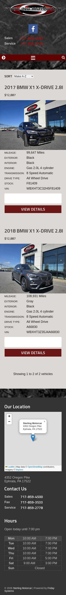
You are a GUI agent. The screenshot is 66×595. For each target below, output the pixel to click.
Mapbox (19, 469)
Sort (8, 76)
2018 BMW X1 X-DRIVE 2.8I (33, 230)
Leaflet (9, 467)
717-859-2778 (32, 43)
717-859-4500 (32, 38)
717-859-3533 (32, 502)
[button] (33, 438)
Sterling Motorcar (22, 588)
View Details (33, 209)
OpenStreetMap (35, 467)
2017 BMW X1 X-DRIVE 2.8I (33, 87)
